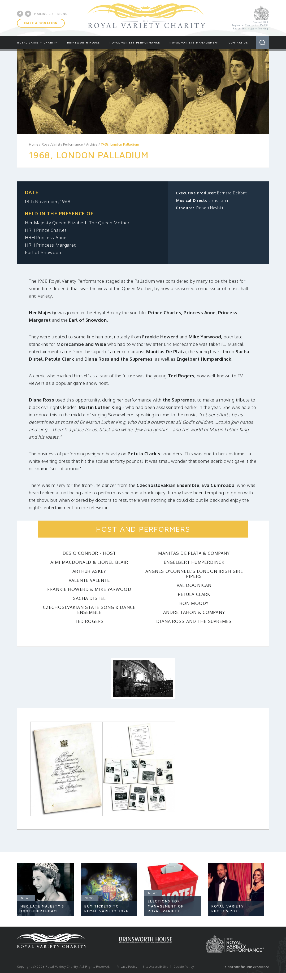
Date (31, 192)
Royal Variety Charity (146, 17)
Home (33, 144)
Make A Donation (41, 23)
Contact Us (238, 42)
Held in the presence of (59, 213)
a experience (247, 967)
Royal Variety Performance (135, 42)
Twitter (28, 14)
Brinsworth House (83, 42)
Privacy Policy (126, 966)
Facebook (20, 14)
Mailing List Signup (52, 13)
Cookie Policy (184, 966)
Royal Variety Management (194, 42)
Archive (92, 144)
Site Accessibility (155, 966)
